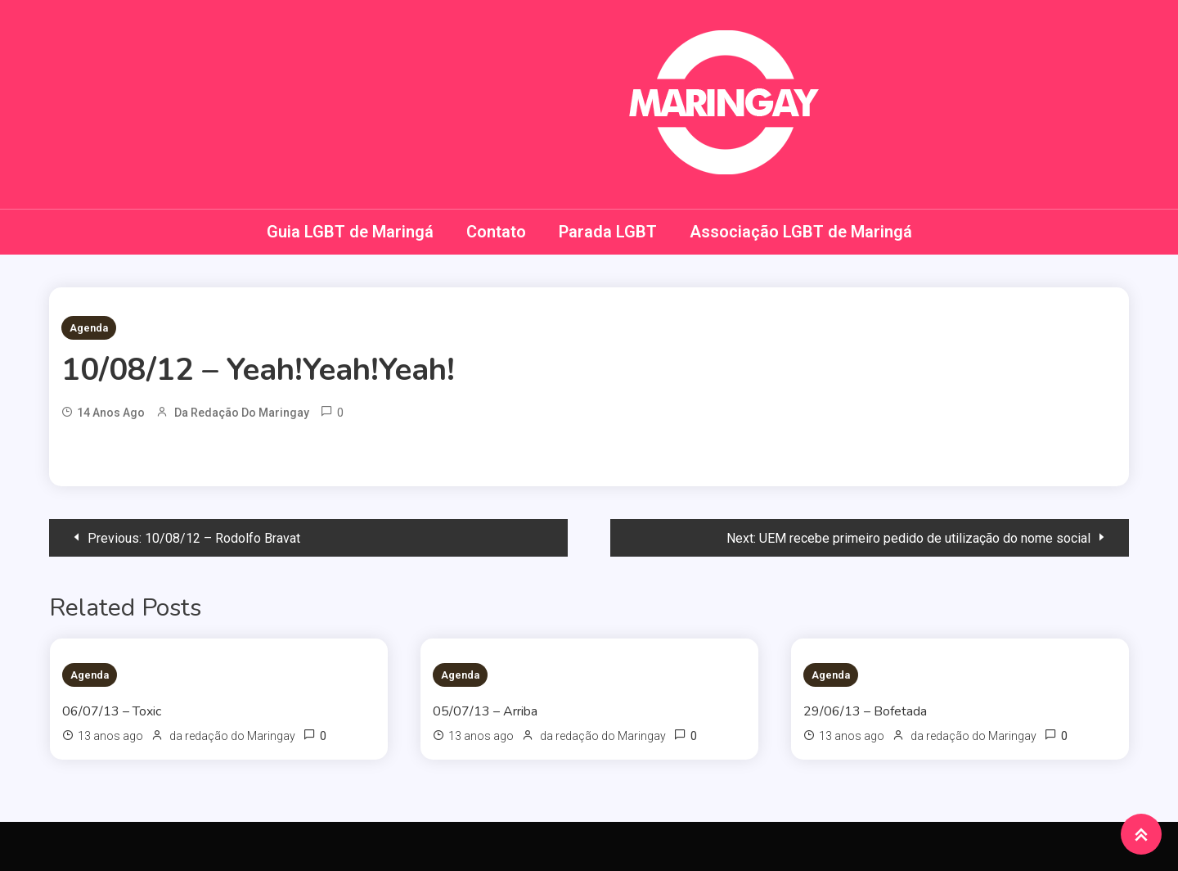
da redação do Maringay (241, 412)
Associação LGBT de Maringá (801, 231)
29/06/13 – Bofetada (865, 711)
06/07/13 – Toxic (111, 711)
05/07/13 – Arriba (485, 711)
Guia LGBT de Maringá (350, 231)
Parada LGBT (608, 231)
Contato (496, 231)
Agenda (89, 328)
